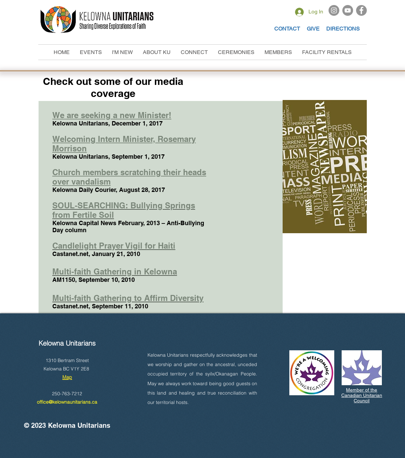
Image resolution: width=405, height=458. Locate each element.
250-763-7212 (67, 394)
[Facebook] (361, 10)
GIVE (314, 29)
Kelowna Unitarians (67, 343)
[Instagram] (334, 10)
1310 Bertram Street (67, 360)
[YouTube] (347, 10)
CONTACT (287, 29)
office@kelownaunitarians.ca (67, 402)
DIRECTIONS (343, 29)
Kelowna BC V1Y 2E (65, 369)
